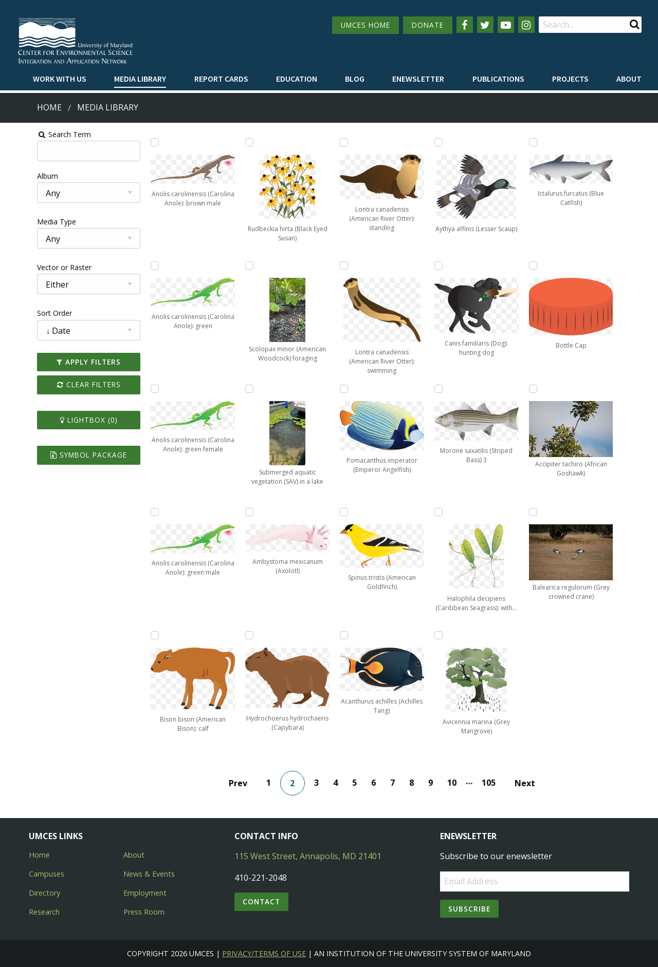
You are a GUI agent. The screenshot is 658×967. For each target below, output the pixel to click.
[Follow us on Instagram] (526, 24)
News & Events (149, 874)
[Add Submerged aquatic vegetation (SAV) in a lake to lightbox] (239, 389)
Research (44, 912)
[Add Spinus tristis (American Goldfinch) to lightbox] (344, 512)
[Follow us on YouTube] (506, 24)
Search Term (34, 134)
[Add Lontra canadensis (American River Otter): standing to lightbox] (344, 142)
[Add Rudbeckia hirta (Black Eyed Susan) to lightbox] (239, 142)
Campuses (46, 874)
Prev (243, 783)
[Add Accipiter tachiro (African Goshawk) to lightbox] (554, 389)
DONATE (428, 25)
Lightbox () (64, 420)
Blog (354, 78)
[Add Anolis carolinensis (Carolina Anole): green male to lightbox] (135, 512)
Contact (261, 901)
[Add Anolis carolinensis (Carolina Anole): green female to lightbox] (135, 389)
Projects (570, 78)
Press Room (143, 912)
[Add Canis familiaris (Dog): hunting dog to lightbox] (449, 265)
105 (494, 782)
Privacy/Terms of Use (264, 953)
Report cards (221, 78)
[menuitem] (59, 79)
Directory (44, 893)
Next (530, 783)
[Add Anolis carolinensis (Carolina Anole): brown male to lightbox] (135, 142)
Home (49, 107)
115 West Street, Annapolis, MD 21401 (307, 856)
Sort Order (24, 313)
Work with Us (59, 78)
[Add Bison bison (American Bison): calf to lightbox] (135, 635)
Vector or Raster (34, 267)
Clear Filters (64, 384)
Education (296, 78)
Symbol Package (63, 455)
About (629, 78)
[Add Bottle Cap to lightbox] (554, 265)
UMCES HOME (365, 25)
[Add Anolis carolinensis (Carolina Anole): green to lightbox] (135, 265)
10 (457, 782)
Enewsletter (418, 78)
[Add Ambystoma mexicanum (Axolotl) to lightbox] (239, 512)
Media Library (140, 78)
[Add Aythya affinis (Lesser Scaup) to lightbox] (449, 142)
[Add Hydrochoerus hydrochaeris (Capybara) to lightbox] (239, 635)
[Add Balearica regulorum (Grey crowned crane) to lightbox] (554, 512)
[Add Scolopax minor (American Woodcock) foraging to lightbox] (239, 265)
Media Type (26, 221)
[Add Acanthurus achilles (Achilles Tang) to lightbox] (344, 635)
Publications (498, 78)
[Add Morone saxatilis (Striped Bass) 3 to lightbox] (449, 389)
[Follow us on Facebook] (464, 24)
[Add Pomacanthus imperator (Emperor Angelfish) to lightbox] (344, 389)
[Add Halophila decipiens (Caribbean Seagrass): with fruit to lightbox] (449, 512)
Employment (145, 893)
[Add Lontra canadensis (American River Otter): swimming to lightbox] (344, 265)
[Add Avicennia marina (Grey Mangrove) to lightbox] (449, 635)
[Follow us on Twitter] (485, 24)
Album (17, 176)
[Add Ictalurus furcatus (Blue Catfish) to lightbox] (554, 142)
